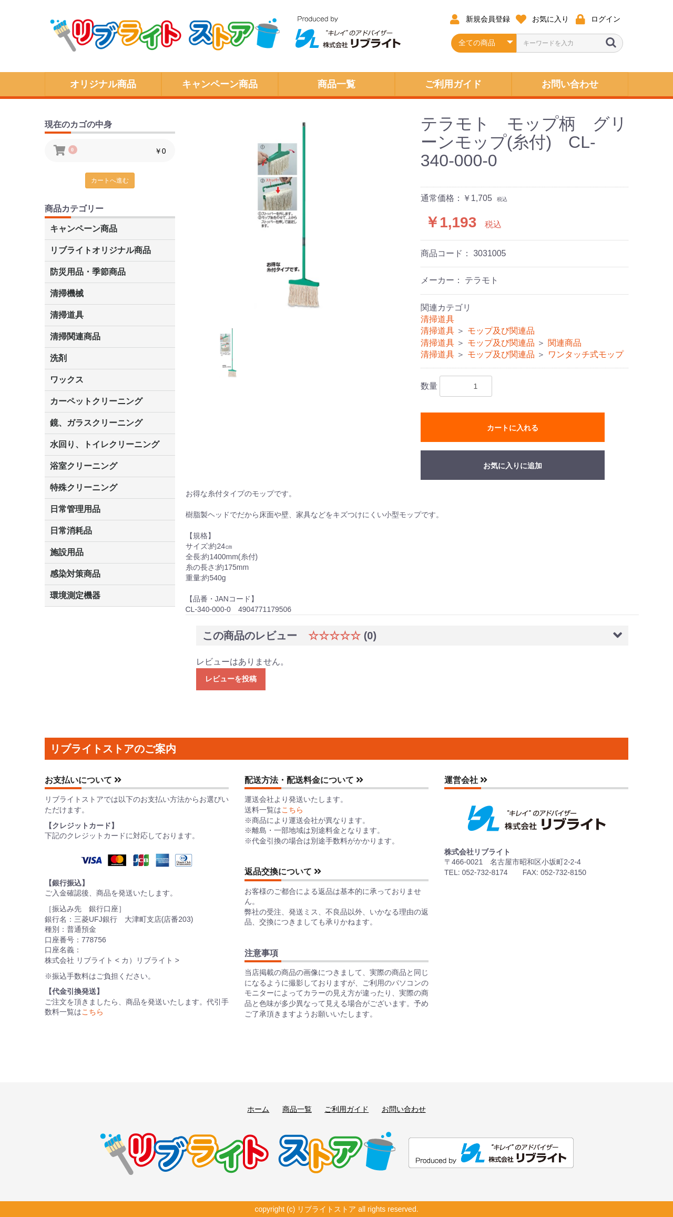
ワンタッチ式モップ (586, 354)
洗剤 (58, 358)
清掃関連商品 (75, 336)
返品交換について (282, 872)
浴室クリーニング (83, 465)
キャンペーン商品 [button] (220, 84)
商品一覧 (297, 1109)
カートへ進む (110, 180)
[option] (304, 212)
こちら (92, 1012)
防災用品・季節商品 (88, 271)
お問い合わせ (404, 1109)
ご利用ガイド (346, 1109)
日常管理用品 (75, 509)
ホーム (258, 1109)
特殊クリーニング (83, 487)
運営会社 (465, 780)
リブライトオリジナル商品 (100, 250)
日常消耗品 (71, 530)
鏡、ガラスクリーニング (96, 422)
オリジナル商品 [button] (103, 84)
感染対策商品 (75, 573)
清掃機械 (67, 293)
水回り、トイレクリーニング (104, 444)
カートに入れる (512, 428)
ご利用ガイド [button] (453, 84)
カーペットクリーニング (96, 401)
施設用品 (67, 552)
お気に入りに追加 (512, 465)
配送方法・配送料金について (303, 780)
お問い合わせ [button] (570, 84)
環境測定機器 (75, 595)
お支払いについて (83, 780)
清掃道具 (67, 314)
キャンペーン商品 (83, 228)
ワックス (67, 379)
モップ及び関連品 (501, 330)
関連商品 (565, 342)
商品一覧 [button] (336, 84)
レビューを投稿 (231, 679)
